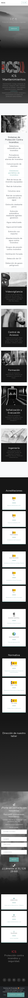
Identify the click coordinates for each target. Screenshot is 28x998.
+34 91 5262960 (14, 938)
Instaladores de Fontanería (14, 540)
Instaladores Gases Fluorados (14, 580)
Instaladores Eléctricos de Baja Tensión (14, 563)
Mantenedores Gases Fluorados (14, 597)
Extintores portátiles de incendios (14, 173)
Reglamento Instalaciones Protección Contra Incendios (14, 671)
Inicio (3, 3)
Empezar (14, 28)
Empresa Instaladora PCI (14, 522)
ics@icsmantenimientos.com (14, 922)
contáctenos (13, 91)
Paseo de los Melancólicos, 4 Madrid (14, 905)
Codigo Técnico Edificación (14, 708)
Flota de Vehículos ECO (14, 642)
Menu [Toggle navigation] (24, 2)
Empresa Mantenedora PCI (14, 505)
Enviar (14, 859)
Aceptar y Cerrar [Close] (16, 994)
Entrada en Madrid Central (14, 623)
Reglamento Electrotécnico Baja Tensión (14, 690)
